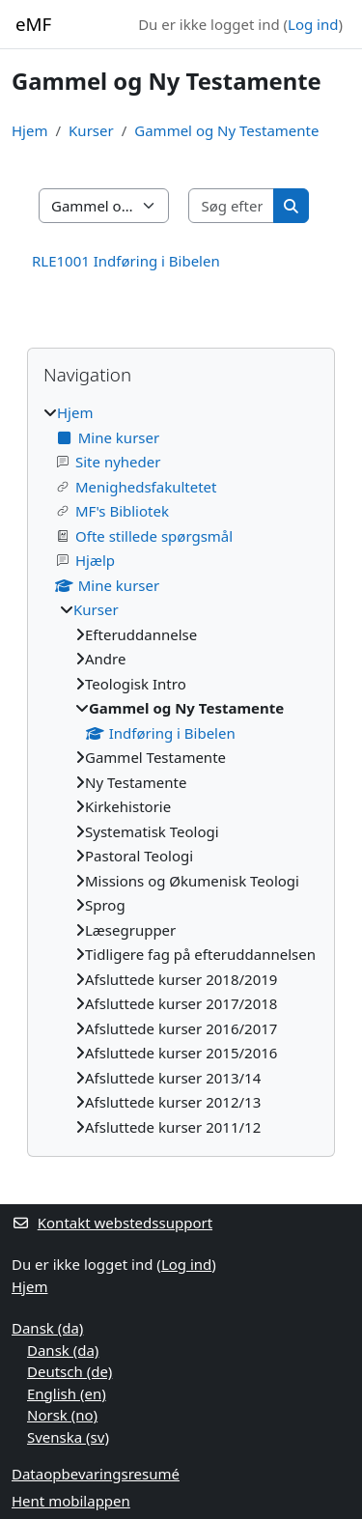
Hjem (29, 130)
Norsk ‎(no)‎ (62, 1414)
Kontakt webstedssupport (112, 1222)
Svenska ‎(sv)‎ (68, 1437)
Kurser (91, 130)
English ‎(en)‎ (66, 1393)
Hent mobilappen (71, 1500)
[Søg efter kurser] (231, 206)
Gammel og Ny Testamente (226, 130)
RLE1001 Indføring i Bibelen (126, 260)
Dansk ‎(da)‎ (47, 1327)
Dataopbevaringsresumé (96, 1473)
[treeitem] (181, 770)
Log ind (313, 24)
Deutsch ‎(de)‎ (69, 1371)
